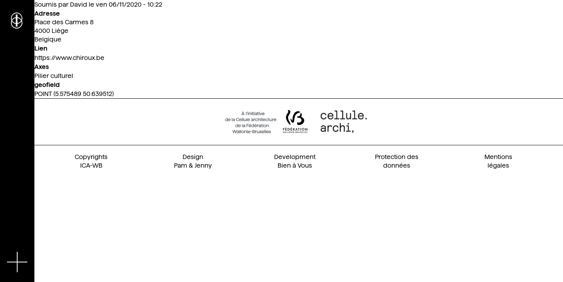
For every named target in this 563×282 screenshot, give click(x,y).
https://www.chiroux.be (69, 57)
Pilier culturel (53, 75)
